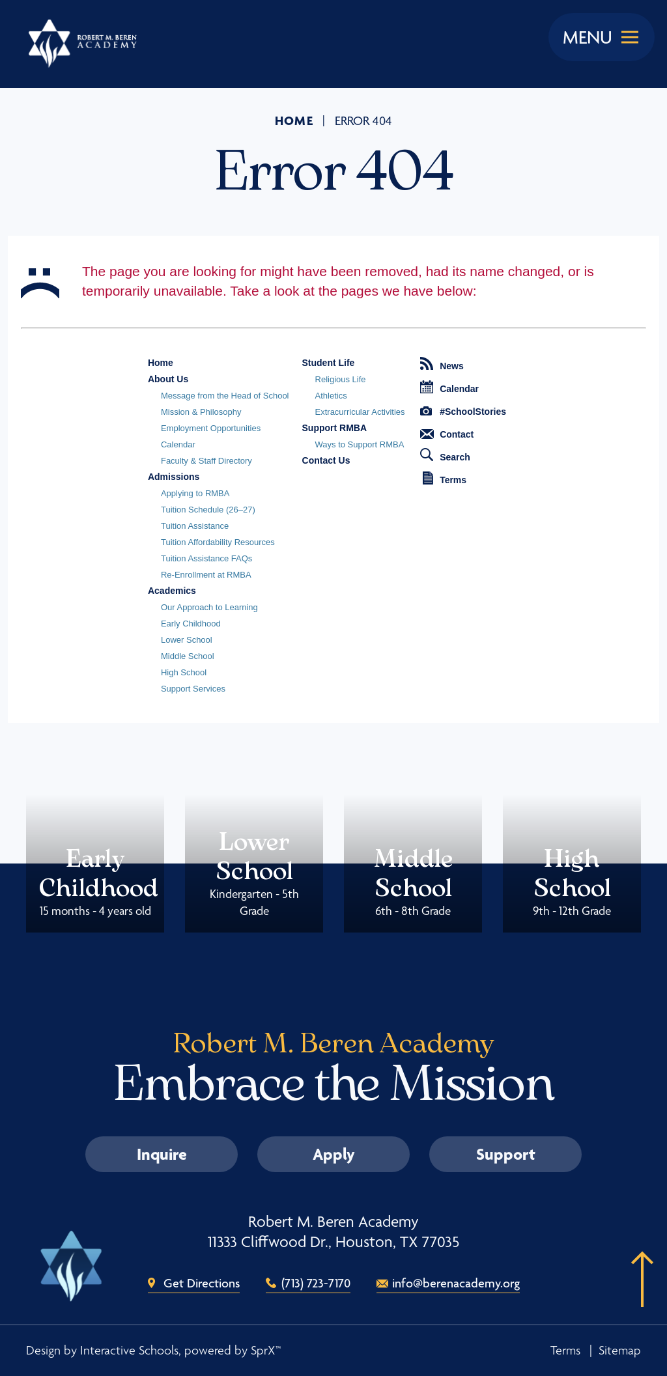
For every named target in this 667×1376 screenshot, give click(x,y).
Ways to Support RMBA (359, 444)
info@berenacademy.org (456, 1283)
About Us (168, 379)
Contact (447, 434)
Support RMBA (334, 428)
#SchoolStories (463, 411)
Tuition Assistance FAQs (206, 558)
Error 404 (363, 121)
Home (294, 120)
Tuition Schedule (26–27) (208, 509)
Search (445, 455)
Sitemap (620, 1350)
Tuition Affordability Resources (218, 542)
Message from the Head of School (225, 395)
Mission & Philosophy (201, 412)
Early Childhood (191, 623)
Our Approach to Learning (209, 607)
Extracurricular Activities (360, 412)
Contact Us (326, 460)
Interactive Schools (129, 1350)
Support (505, 1154)
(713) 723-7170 (315, 1283)
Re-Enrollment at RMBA (206, 575)
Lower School (186, 640)
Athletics (331, 395)
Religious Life (340, 379)
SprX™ (266, 1350)
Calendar (178, 444)
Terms (444, 478)
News (442, 364)
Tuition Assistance (195, 526)
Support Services (193, 689)
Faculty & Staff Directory (206, 461)
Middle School (187, 656)
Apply (334, 1154)
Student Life (328, 363)
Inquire (162, 1154)
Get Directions (201, 1283)
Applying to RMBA (195, 493)
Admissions (173, 476)
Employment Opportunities (211, 428)
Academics (172, 590)
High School (183, 672)
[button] (637, 1299)
